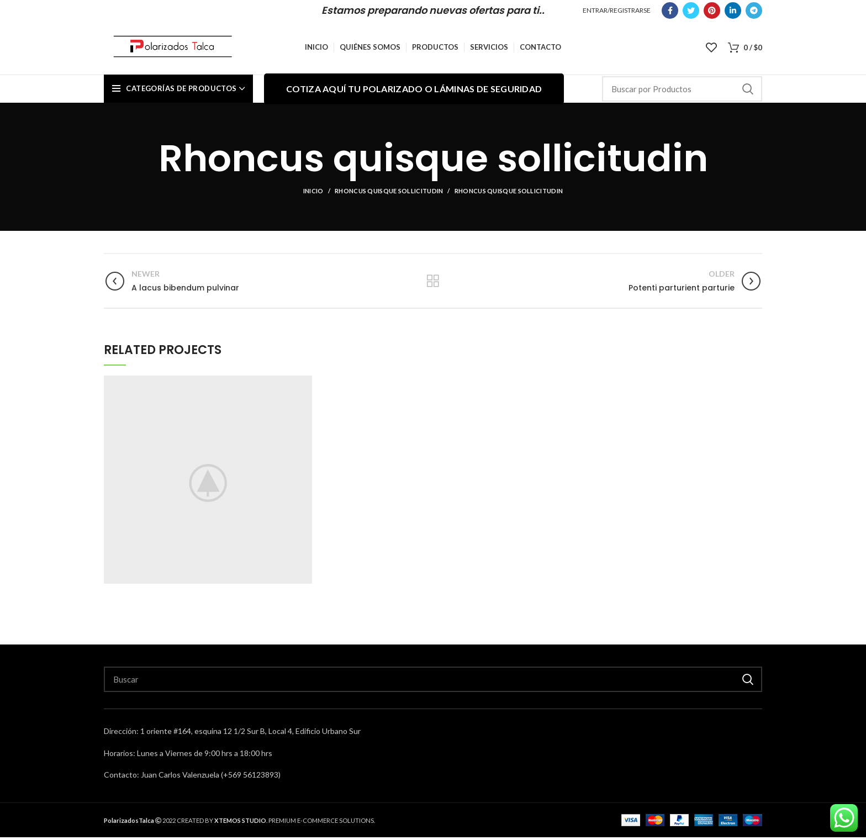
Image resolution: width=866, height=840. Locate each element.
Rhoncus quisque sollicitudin (389, 194)
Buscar (747, 92)
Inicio (313, 194)
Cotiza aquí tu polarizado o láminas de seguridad (414, 92)
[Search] (682, 92)
